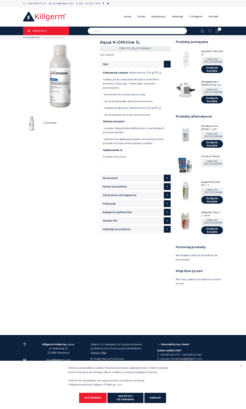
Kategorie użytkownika (117, 212)
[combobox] (137, 31)
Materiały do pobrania (117, 229)
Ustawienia (93, 397)
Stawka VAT (110, 220)
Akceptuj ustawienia (125, 398)
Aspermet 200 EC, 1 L (210, 183)
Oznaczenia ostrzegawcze (119, 195)
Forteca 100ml (210, 156)
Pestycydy (109, 203)
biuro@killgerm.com (61, 3)
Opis (105, 64)
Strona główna (31, 37)
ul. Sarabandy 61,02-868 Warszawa (58, 348)
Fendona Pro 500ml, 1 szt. (209, 128)
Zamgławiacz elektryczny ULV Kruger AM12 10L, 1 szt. (212, 83)
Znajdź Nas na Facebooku (107, 358)
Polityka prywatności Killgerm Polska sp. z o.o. (95, 384)
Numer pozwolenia (115, 186)
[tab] (135, 64)
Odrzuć (155, 397)
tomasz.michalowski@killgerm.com (181, 358)
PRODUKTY (37, 30)
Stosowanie (110, 178)
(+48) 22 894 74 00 (34, 3)
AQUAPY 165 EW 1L (212, 53)
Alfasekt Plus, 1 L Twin (211, 214)
